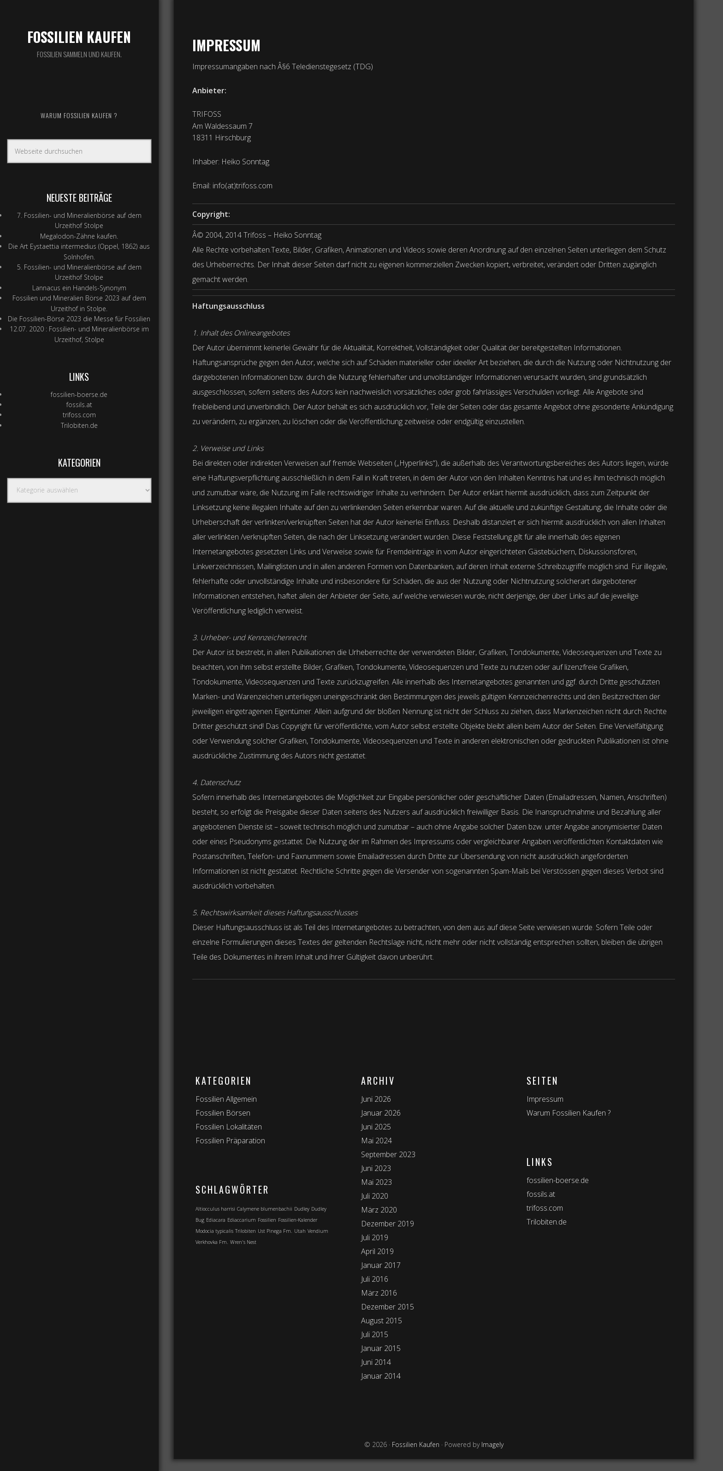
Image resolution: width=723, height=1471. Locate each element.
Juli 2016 (374, 1279)
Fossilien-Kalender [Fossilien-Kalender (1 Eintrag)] (297, 1220)
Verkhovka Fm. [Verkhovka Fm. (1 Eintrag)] (212, 1242)
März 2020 (379, 1210)
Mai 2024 (376, 1140)
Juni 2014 (376, 1362)
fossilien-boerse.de (79, 394)
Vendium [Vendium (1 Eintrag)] (318, 1231)
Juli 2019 (374, 1237)
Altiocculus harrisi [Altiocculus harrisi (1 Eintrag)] (215, 1209)
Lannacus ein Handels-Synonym (79, 287)
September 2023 (388, 1154)
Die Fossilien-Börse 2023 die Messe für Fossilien (79, 318)
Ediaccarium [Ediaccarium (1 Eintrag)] (241, 1220)
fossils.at (79, 404)
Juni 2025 (376, 1127)
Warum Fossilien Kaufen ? (568, 1113)
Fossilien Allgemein (226, 1099)
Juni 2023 (376, 1168)
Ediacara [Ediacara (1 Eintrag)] (215, 1220)
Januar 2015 (381, 1348)
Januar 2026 (381, 1113)
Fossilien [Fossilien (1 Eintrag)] (267, 1220)
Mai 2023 (376, 1182)
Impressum (545, 1099)
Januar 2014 (381, 1376)
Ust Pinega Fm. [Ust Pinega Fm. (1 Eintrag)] (275, 1231)
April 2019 (377, 1251)
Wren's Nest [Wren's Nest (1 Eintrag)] (243, 1242)
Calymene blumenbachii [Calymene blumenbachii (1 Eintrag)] (264, 1209)
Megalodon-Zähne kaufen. (79, 236)
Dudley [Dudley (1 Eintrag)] (301, 1209)
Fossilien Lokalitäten (229, 1127)
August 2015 (381, 1320)
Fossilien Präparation (230, 1140)
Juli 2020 (374, 1196)
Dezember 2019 (387, 1224)
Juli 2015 (374, 1334)
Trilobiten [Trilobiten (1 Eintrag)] (245, 1231)
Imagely (492, 1444)
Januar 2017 (381, 1265)
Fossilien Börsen (223, 1113)
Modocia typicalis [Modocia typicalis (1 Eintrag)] (214, 1231)
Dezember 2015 (387, 1307)
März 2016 (379, 1293)
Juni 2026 (376, 1099)
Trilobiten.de (79, 425)
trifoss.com (79, 414)
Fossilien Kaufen (79, 36)
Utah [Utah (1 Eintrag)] (300, 1231)
